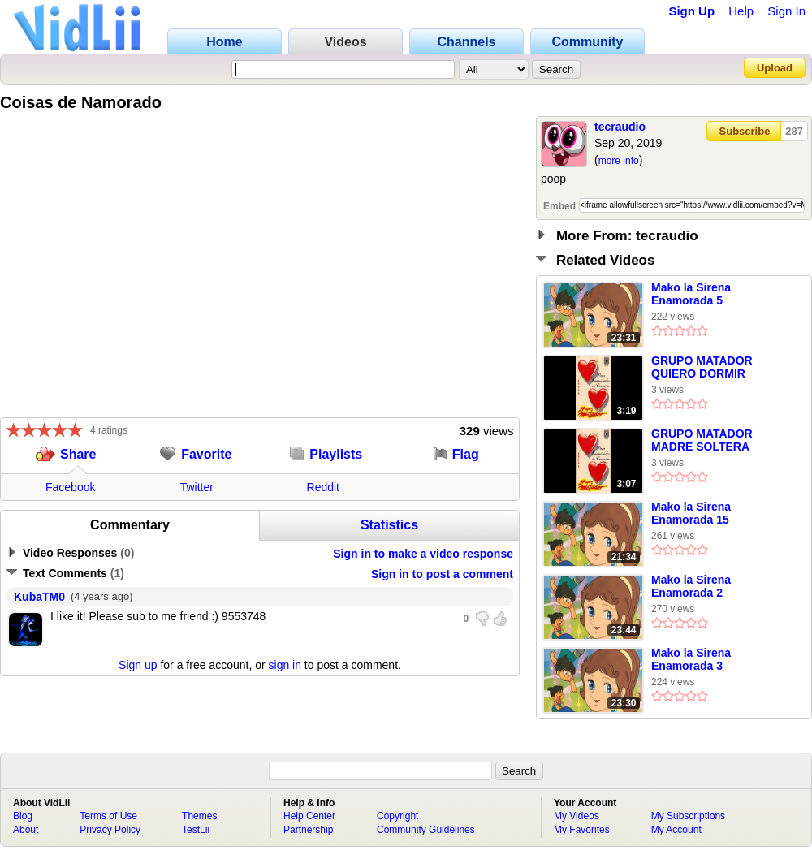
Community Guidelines (426, 829)
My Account (676, 829)
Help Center (309, 816)
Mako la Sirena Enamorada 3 (691, 659)
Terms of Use (108, 816)
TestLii (195, 829)
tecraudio (620, 126)
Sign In (786, 11)
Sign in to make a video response (423, 553)
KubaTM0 (39, 596)
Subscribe (745, 131)
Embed (559, 206)
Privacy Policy (110, 829)
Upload (775, 68)
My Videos (576, 816)
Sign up (138, 664)
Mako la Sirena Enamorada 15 (691, 513)
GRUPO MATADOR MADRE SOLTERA (702, 440)
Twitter (197, 487)
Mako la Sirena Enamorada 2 (691, 586)
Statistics (389, 525)
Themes (199, 816)
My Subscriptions (688, 816)
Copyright (397, 816)
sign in (285, 664)
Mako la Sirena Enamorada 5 (691, 294)
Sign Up (691, 11)
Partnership (308, 829)
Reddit (323, 487)
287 (794, 131)
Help (741, 11)
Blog (22, 816)
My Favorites (582, 829)
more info (618, 160)
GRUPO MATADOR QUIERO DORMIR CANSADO (702, 368)
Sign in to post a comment (442, 573)
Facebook (70, 487)
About (25, 829)
